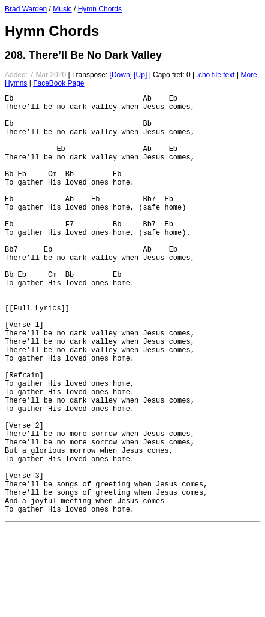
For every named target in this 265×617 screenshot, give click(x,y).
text (228, 75)
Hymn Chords (100, 9)
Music (62, 9)
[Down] (121, 75)
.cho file (209, 75)
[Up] (140, 75)
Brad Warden (26, 9)
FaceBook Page (58, 83)
